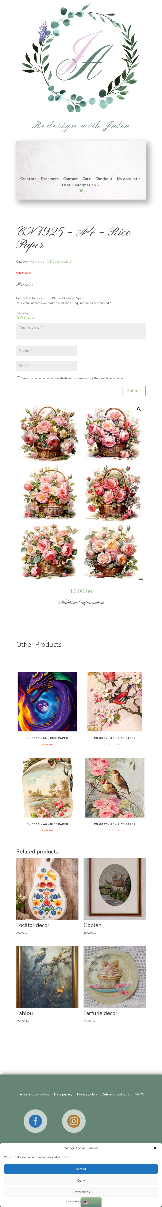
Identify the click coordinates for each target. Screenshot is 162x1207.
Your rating (22, 313)
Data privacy (63, 1094)
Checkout (103, 179)
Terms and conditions (33, 1094)
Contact (70, 179)
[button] (155, 1148)
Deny (81, 1180)
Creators (28, 179)
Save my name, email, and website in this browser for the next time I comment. (74, 378)
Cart (86, 179)
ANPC (139, 1094)
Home (81, 156)
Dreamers (50, 179)
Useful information (79, 186)
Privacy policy (73, 1201)
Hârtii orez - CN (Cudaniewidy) (50, 262)
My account (127, 179)
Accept (81, 1169)
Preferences (81, 1192)
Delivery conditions (116, 1094)
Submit (134, 391)
